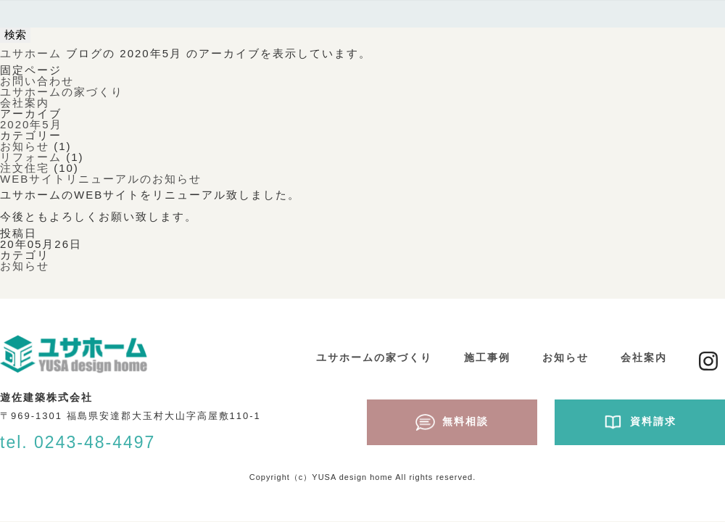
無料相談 (452, 422)
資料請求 (639, 422)
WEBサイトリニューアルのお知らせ (101, 179)
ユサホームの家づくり (61, 92)
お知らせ (24, 146)
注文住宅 (24, 168)
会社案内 (24, 102)
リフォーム (31, 157)
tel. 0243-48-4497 (77, 442)
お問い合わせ (37, 81)
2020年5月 (31, 124)
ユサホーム (31, 53)
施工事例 (487, 357)
